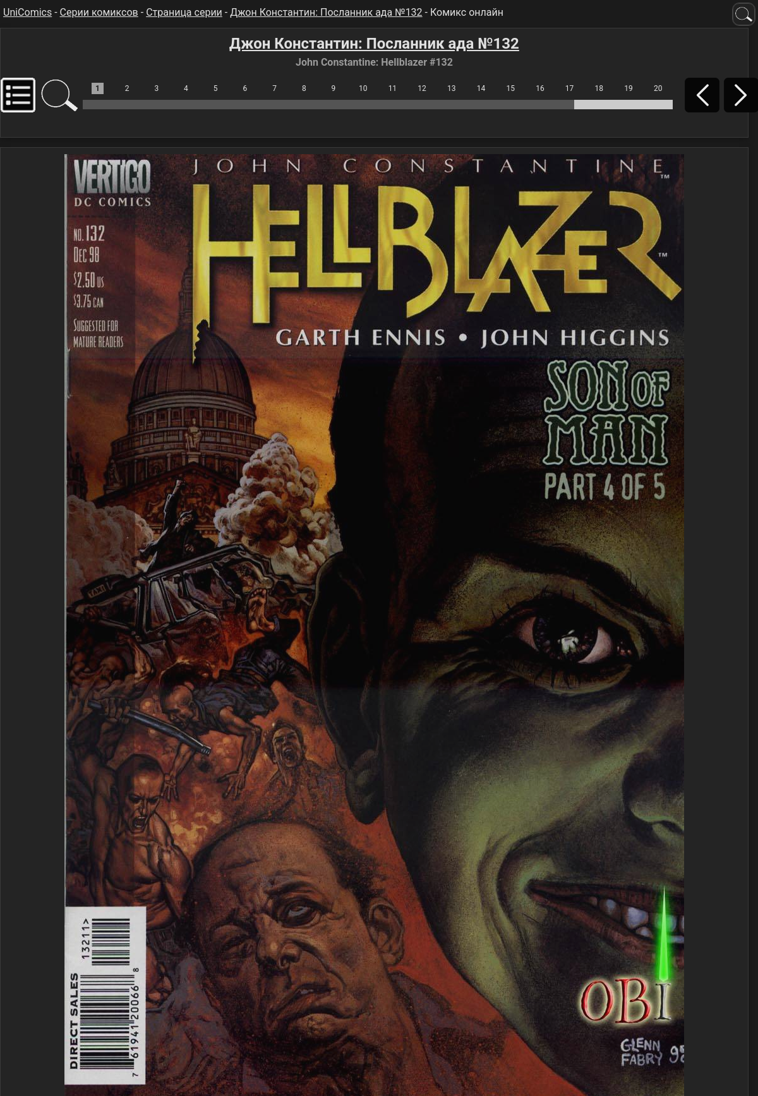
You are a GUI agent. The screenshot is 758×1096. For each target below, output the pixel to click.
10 (363, 88)
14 (481, 88)
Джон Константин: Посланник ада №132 (326, 12)
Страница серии (184, 12)
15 (510, 88)
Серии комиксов (99, 12)
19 (628, 88)
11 (392, 88)
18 (599, 88)
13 (451, 88)
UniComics (27, 12)
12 (422, 88)
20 (658, 88)
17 (569, 88)
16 (540, 88)
